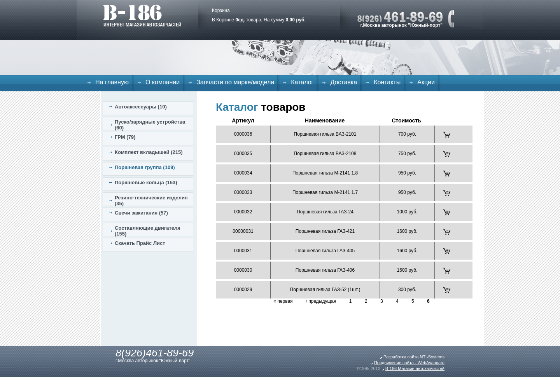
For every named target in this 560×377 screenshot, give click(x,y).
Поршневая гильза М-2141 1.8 (325, 173)
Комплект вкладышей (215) (149, 152)
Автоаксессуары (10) (141, 107)
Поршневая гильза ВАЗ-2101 (325, 134)
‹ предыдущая (321, 301)
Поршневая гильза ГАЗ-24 (325, 212)
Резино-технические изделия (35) (151, 200)
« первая (282, 301)
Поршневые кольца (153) (146, 182)
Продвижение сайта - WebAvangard (409, 362)
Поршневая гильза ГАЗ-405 (325, 250)
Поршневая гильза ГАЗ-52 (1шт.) (325, 289)
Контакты (387, 82)
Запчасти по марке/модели (235, 82)
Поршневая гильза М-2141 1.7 (325, 192)
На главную (112, 82)
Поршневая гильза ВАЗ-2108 (325, 153)
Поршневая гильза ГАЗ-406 (325, 270)
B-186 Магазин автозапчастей (414, 368)
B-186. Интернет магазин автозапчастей (142, 15)
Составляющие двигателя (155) (147, 231)
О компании (162, 82)
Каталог (302, 82)
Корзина (221, 10)
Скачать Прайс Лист (140, 243)
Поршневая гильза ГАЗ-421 (325, 231)
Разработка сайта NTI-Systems (413, 356)
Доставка (343, 82)
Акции (426, 82)
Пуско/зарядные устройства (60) (150, 125)
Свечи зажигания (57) (141, 213)
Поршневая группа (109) (145, 167)
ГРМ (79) (125, 137)
